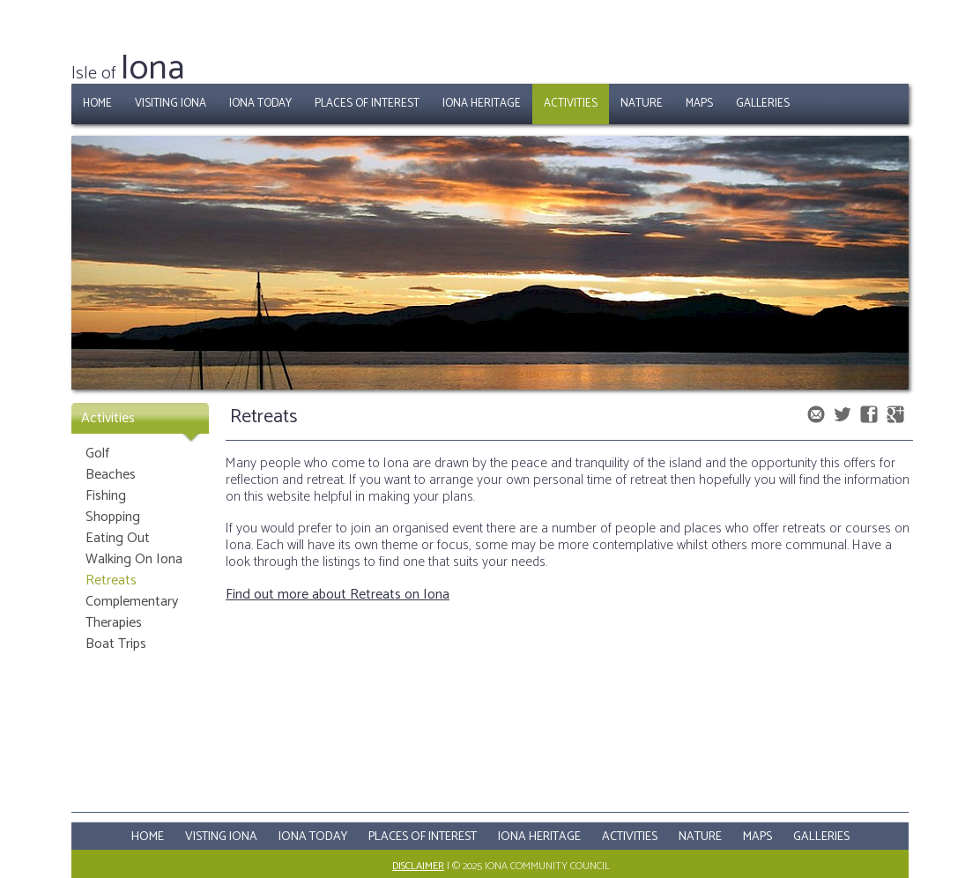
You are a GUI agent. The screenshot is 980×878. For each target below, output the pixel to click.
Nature (641, 103)
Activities (571, 103)
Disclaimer (418, 866)
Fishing (105, 496)
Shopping (112, 517)
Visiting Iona (170, 103)
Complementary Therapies (131, 612)
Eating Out (117, 538)
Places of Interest (367, 103)
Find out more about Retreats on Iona (337, 594)
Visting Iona (221, 837)
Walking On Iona (133, 559)
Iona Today (260, 103)
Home (97, 103)
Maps (699, 103)
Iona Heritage (481, 103)
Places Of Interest (422, 837)
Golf (97, 453)
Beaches (110, 475)
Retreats (111, 580)
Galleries (763, 103)
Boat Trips (115, 644)
